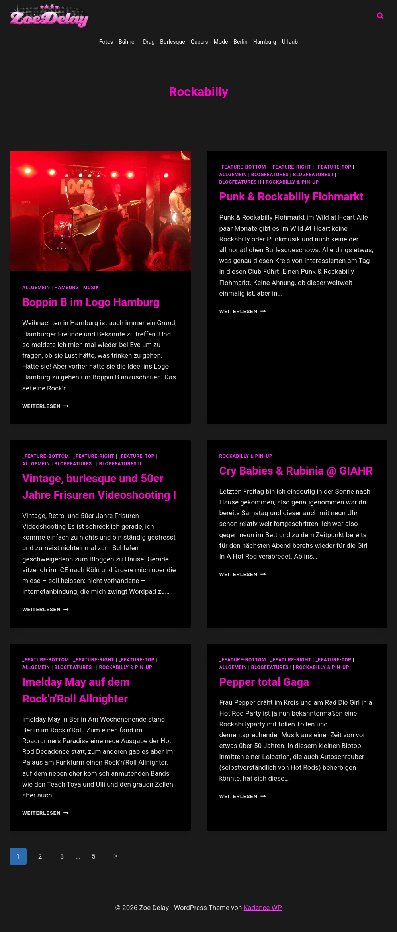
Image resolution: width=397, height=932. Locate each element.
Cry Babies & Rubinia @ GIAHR (296, 470)
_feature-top (333, 167)
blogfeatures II (240, 182)
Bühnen (128, 42)
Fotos (106, 42)
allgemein (36, 287)
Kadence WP (263, 908)
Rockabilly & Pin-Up (292, 182)
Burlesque (172, 42)
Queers (199, 42)
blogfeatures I (313, 174)
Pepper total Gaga (264, 682)
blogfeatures (270, 174)
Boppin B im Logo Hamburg (91, 302)
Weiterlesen (45, 406)
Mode (221, 42)
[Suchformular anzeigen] (380, 16)
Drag (148, 42)
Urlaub (290, 42)
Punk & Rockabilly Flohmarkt (291, 196)
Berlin (240, 42)
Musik (91, 287)
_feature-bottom (242, 167)
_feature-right (290, 167)
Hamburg (264, 42)
